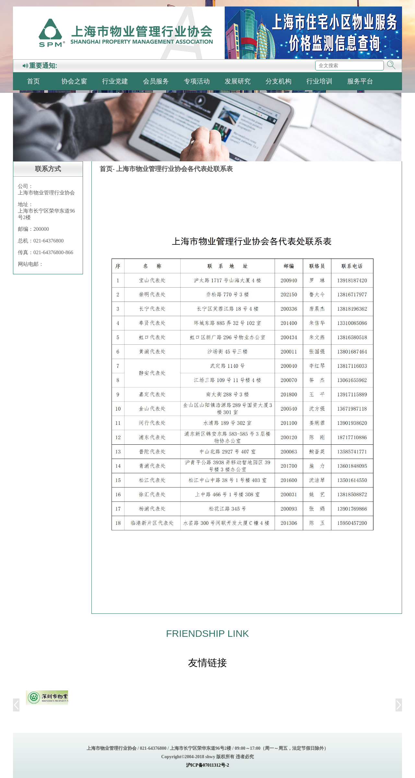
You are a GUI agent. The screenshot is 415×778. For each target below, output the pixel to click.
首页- (107, 168)
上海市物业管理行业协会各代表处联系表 (174, 168)
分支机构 (278, 81)
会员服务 (156, 81)
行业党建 (115, 81)
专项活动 (197, 81)
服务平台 (360, 81)
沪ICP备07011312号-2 (207, 765)
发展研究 (238, 81)
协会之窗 (74, 81)
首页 (33, 81)
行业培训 (319, 81)
